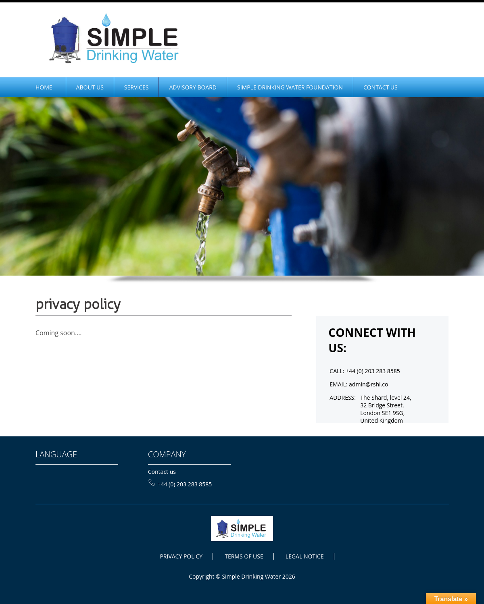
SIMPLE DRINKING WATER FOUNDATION (290, 87)
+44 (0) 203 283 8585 (180, 484)
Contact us (162, 471)
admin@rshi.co (368, 384)
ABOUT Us (90, 87)
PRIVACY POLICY (181, 556)
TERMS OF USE (244, 556)
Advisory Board (193, 87)
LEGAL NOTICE (305, 556)
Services (136, 87)
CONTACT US (380, 87)
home (43, 87)
